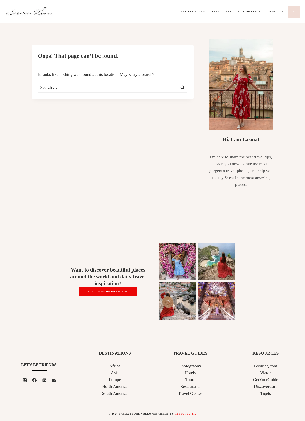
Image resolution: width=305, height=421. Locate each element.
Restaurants (190, 386)
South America (115, 393)
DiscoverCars (265, 386)
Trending (275, 11)
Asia (115, 372)
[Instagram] (24, 380)
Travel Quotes (190, 393)
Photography (249, 11)
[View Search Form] (294, 12)
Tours (190, 379)
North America (115, 386)
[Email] (54, 380)
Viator (265, 372)
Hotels (190, 372)
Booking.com (265, 365)
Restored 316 (185, 413)
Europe (115, 379)
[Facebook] (34, 380)
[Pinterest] (44, 380)
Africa (114, 365)
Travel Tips (221, 11)
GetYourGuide (265, 379)
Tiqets (265, 393)
